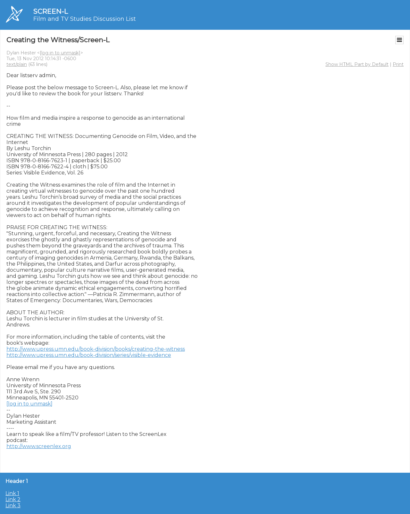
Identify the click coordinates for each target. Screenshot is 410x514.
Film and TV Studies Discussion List (84, 18)
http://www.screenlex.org (38, 446)
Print (398, 64)
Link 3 (12, 505)
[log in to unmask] (60, 53)
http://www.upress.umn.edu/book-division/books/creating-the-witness (95, 349)
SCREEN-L (50, 11)
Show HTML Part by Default (357, 64)
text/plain (16, 64)
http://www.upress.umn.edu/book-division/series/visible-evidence (88, 355)
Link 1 (12, 493)
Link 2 (12, 499)
